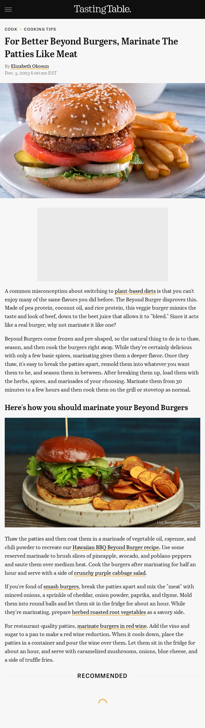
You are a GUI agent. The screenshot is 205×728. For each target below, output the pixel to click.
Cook (11, 29)
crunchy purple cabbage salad (109, 572)
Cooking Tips (40, 29)
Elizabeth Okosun (30, 65)
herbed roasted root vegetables (109, 611)
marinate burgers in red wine (112, 625)
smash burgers (61, 586)
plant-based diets (135, 290)
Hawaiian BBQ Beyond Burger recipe (116, 547)
